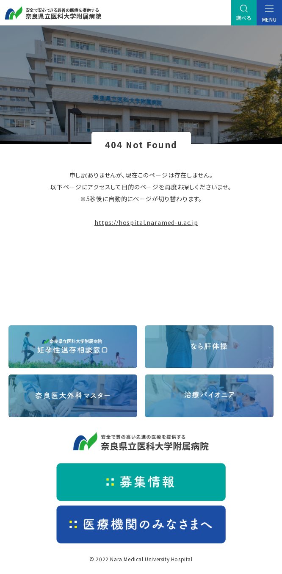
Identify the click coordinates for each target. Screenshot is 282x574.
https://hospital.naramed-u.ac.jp (146, 222)
